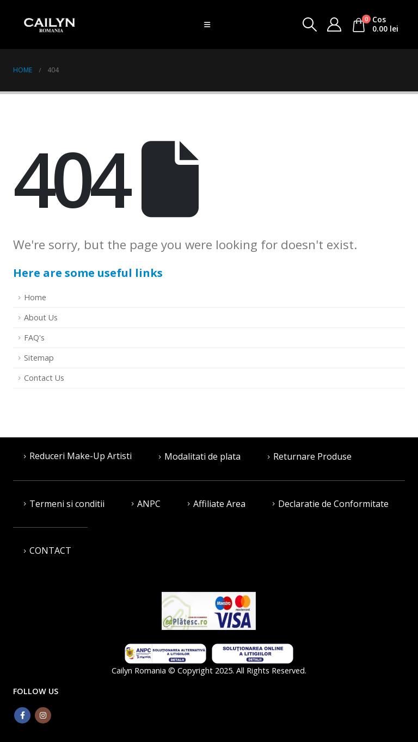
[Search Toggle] (309, 24)
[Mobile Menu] (207, 24)
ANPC (149, 504)
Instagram (43, 715)
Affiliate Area (219, 504)
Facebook (22, 715)
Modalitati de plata (202, 456)
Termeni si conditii (66, 504)
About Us (41, 317)
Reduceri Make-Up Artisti (80, 456)
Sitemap (39, 358)
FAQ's (34, 337)
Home (35, 297)
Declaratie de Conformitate (333, 504)
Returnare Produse (312, 456)
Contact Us (44, 378)
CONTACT (50, 550)
